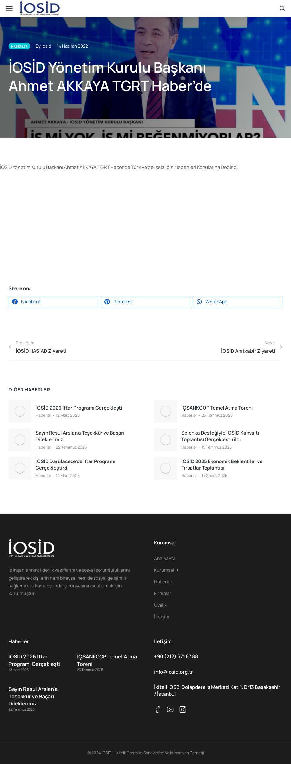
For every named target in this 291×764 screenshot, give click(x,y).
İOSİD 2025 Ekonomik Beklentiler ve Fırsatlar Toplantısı (221, 464)
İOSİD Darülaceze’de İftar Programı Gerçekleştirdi (75, 464)
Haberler (43, 415)
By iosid (43, 46)
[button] (53, 301)
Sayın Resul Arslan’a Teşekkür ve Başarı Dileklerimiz (80, 436)
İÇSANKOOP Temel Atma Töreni (217, 407)
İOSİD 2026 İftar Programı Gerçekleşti (79, 407)
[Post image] (20, 411)
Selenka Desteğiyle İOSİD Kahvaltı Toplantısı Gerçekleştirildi (220, 436)
